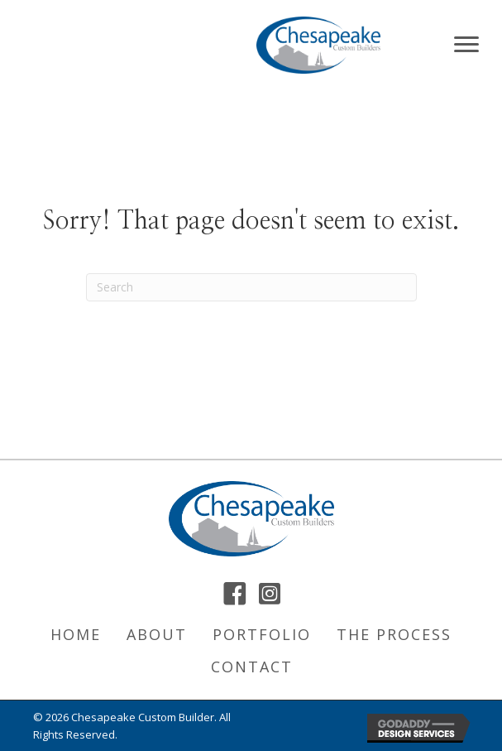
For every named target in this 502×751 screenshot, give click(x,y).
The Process (394, 634)
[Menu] (466, 45)
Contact (252, 666)
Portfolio (262, 634)
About (157, 634)
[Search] (251, 287)
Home (75, 634)
